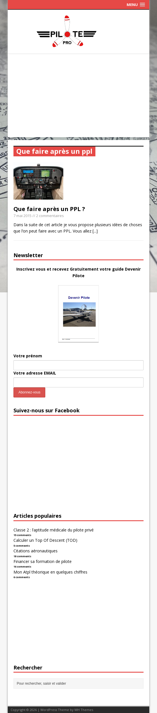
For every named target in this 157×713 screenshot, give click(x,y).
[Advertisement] (78, 97)
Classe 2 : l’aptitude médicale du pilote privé (53, 530)
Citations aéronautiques (35, 551)
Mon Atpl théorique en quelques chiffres (50, 572)
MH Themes (83, 710)
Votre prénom (27, 356)
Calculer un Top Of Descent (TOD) (45, 540)
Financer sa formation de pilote (42, 561)
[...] (95, 231)
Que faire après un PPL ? (49, 209)
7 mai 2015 (22, 215)
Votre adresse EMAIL (34, 373)
